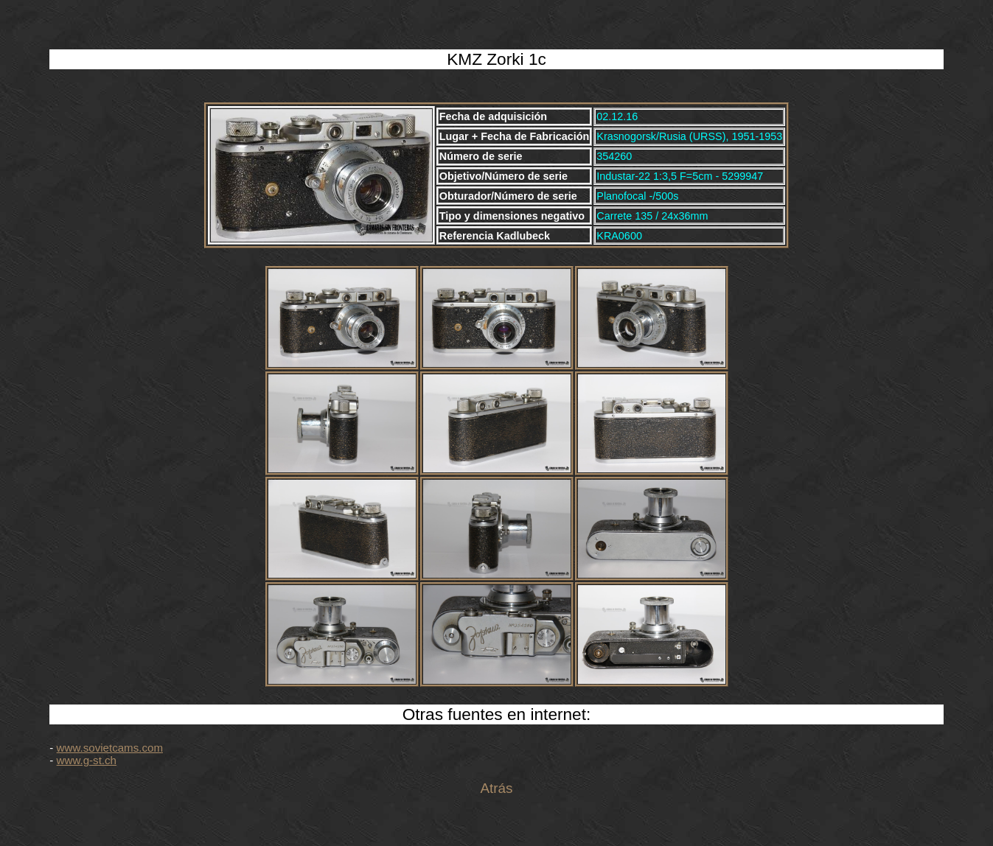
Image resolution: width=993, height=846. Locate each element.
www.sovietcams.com (110, 747)
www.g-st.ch (86, 760)
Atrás (496, 788)
